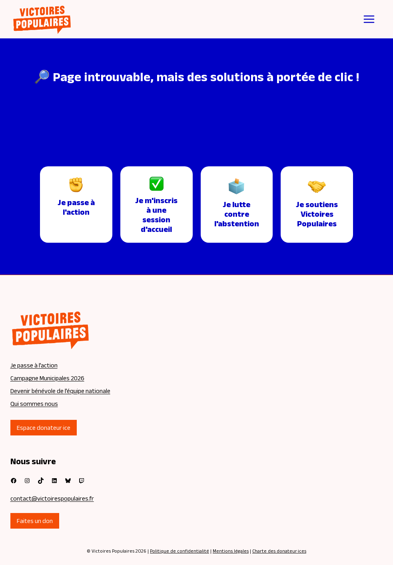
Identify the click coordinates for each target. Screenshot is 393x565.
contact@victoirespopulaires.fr (52, 498)
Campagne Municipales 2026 (47, 378)
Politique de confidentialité (179, 550)
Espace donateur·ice (43, 427)
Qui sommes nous (34, 403)
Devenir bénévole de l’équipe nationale (60, 390)
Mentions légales (231, 550)
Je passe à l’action (34, 365)
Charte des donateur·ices (279, 550)
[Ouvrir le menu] (369, 19)
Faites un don (35, 520)
